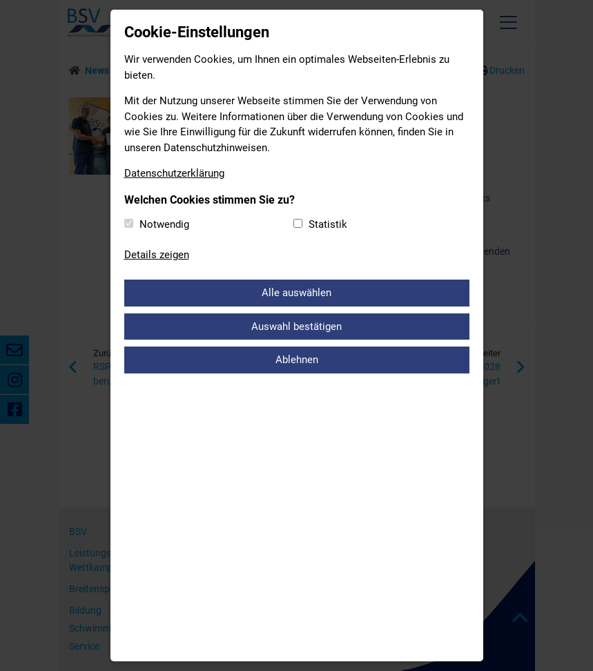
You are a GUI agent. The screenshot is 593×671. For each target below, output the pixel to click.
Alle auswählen (296, 292)
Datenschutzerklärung (174, 173)
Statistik (328, 224)
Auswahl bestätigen (296, 326)
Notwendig (164, 224)
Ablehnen (296, 359)
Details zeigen (156, 255)
